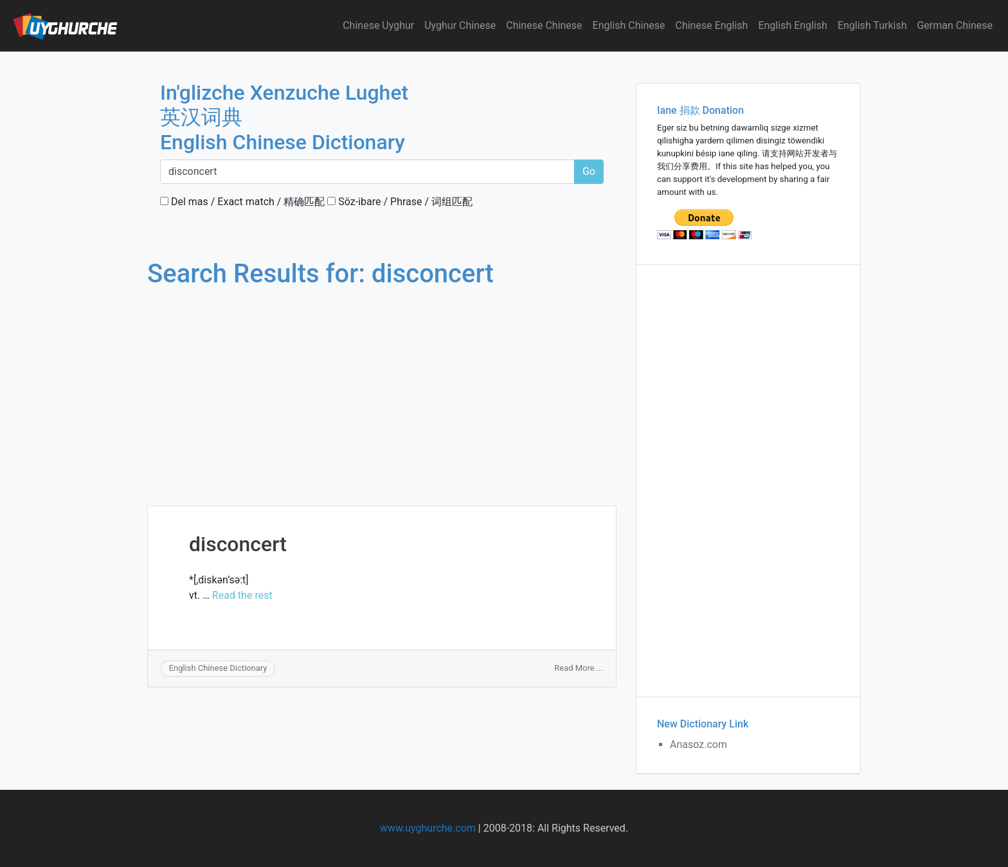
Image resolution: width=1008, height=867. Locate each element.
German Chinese (955, 25)
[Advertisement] (381, 385)
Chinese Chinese (544, 25)
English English (792, 25)
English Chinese (629, 25)
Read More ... (578, 668)
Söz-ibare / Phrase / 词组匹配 (400, 202)
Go (588, 171)
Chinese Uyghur (378, 25)
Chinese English (712, 25)
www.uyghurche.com (428, 828)
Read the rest (242, 595)
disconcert (238, 544)
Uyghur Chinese (460, 25)
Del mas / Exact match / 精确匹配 (242, 202)
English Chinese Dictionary (218, 668)
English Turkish (872, 25)
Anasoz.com (698, 744)
